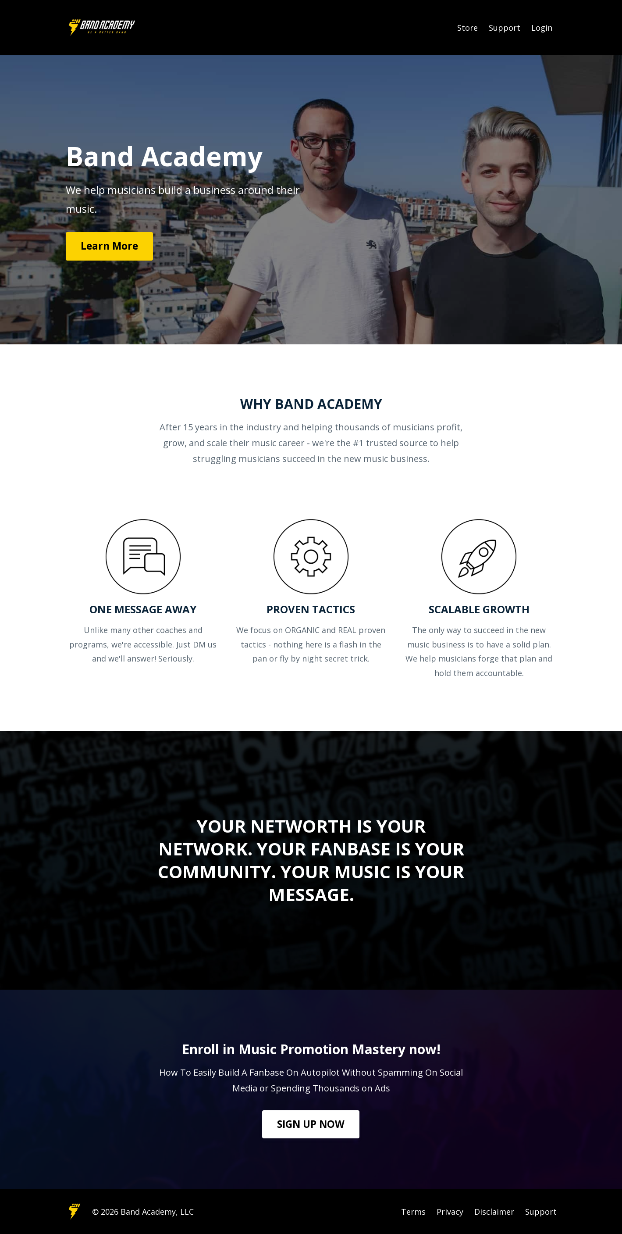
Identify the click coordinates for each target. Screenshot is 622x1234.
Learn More (109, 246)
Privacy (450, 1211)
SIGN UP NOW (311, 1124)
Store (467, 27)
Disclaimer (494, 1211)
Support (504, 27)
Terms (413, 1211)
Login (541, 27)
